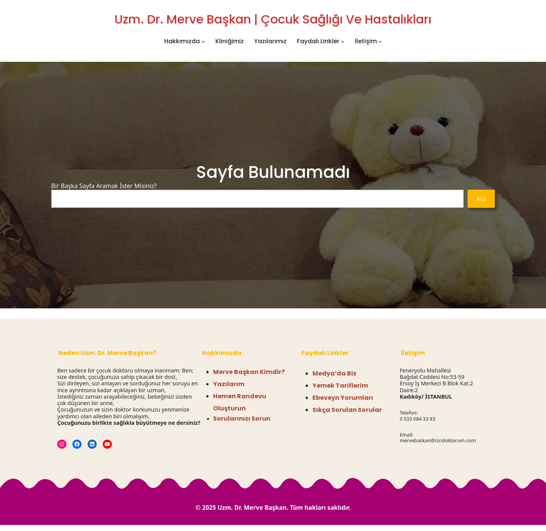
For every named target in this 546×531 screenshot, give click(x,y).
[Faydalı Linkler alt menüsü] (343, 41)
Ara (481, 199)
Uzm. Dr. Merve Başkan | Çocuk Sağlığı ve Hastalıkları (273, 19)
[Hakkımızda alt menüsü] (203, 41)
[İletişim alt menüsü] (380, 41)
